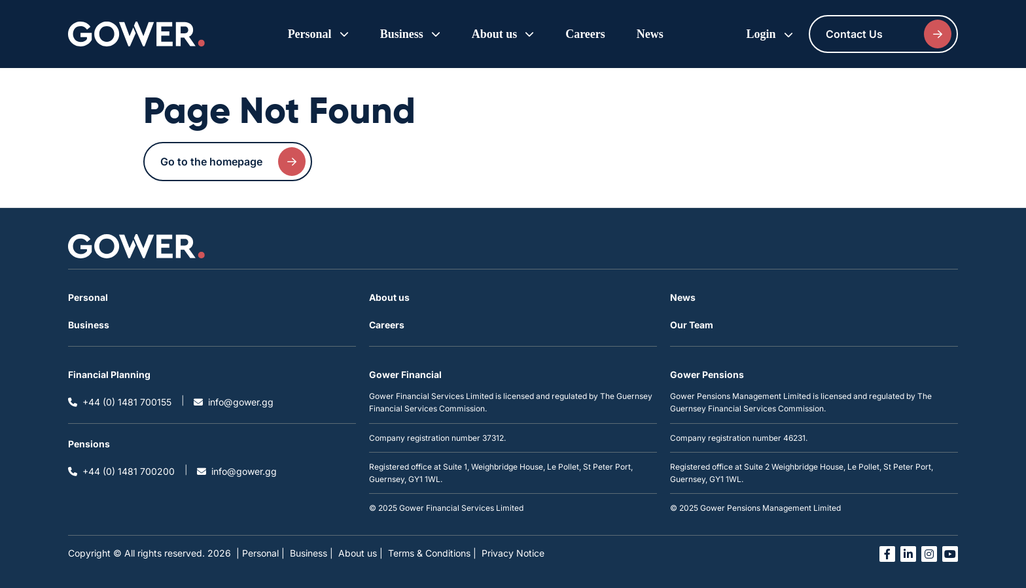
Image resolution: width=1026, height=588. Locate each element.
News (650, 34)
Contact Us (888, 34)
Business (88, 324)
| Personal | (260, 553)
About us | (360, 553)
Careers (585, 34)
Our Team (691, 324)
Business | (311, 553)
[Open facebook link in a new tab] (887, 554)
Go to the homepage (233, 161)
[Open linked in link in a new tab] (908, 554)
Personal (88, 297)
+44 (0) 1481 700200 (121, 471)
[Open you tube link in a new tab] (950, 554)
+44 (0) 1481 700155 (119, 401)
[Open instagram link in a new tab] (929, 554)
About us (389, 297)
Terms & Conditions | (432, 553)
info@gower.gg (234, 401)
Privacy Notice (513, 553)
